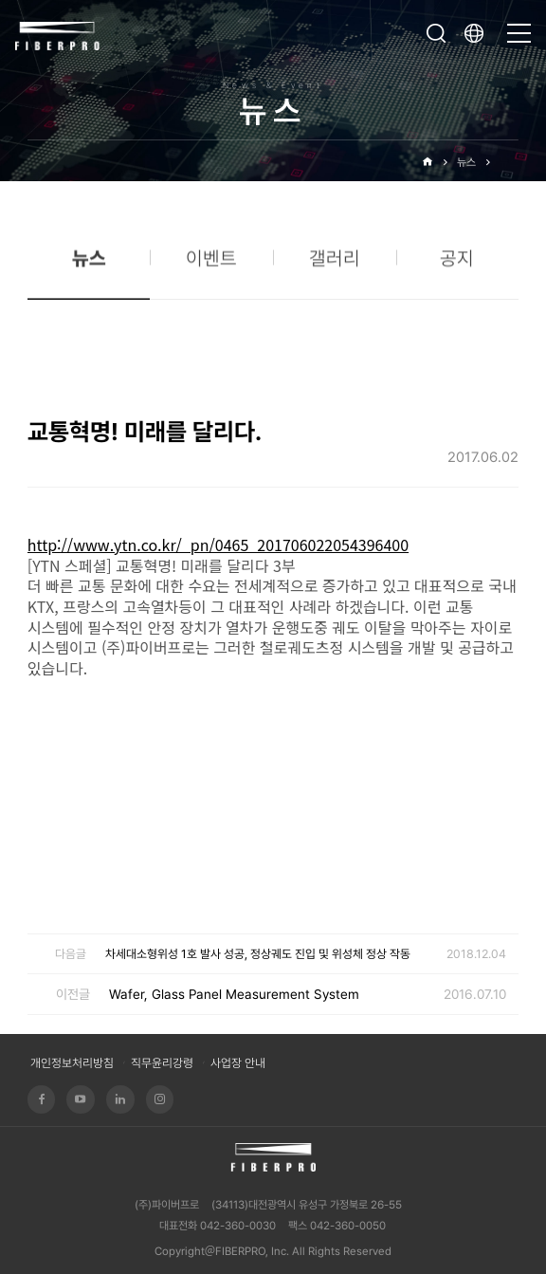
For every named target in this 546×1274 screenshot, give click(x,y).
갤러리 (334, 264)
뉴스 (466, 162)
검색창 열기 (436, 33)
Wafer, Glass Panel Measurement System (234, 994)
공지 (457, 264)
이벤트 (211, 264)
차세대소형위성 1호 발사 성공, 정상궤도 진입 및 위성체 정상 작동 (257, 954)
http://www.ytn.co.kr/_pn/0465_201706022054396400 (218, 544)
